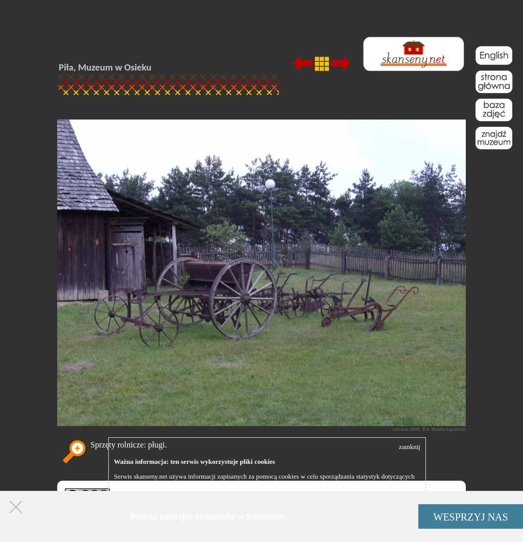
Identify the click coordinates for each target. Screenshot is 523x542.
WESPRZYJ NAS (471, 517)
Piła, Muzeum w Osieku (105, 67)
